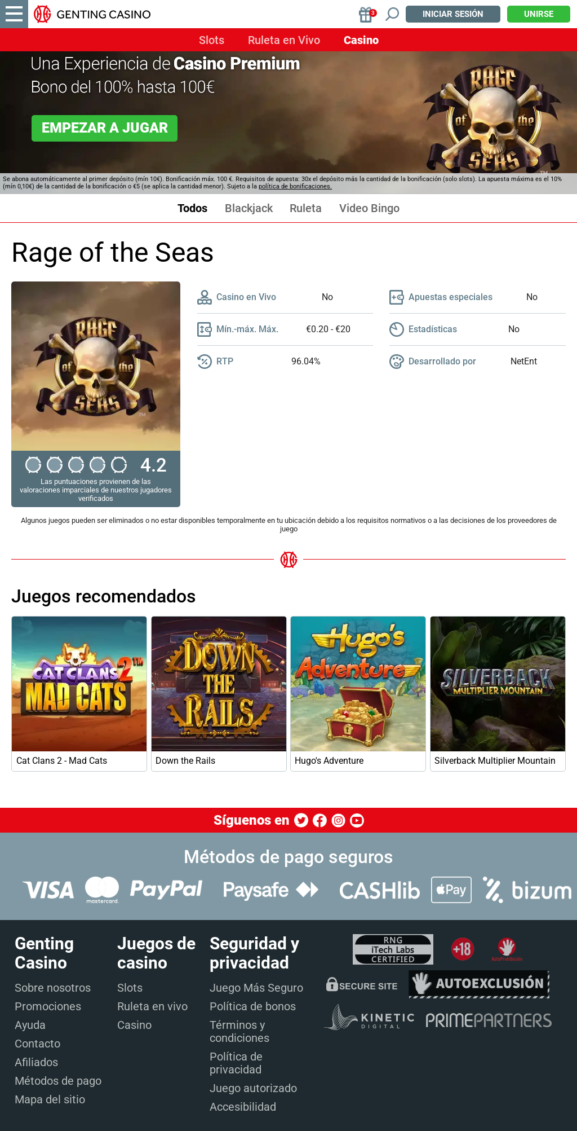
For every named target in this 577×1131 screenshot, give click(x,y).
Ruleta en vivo (152, 1006)
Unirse (538, 14)
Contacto (37, 1043)
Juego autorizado (253, 1088)
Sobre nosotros (53, 987)
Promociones (48, 1006)
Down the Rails (185, 760)
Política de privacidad (236, 1063)
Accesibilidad (243, 1107)
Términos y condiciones (239, 1031)
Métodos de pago (58, 1081)
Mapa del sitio (50, 1099)
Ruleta (306, 208)
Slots (211, 40)
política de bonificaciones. (295, 186)
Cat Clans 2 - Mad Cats (61, 760)
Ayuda (30, 1025)
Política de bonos (253, 1006)
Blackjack (249, 208)
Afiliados (36, 1062)
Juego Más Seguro (256, 987)
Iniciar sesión (453, 14)
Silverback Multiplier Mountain (495, 760)
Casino (361, 40)
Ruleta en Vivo (284, 40)
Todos (192, 208)
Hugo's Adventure (329, 760)
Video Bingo (369, 208)
